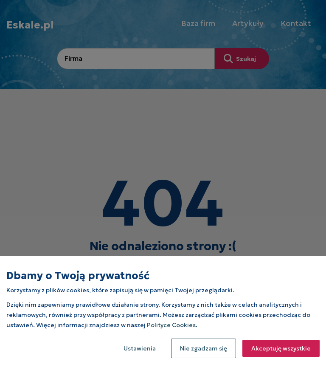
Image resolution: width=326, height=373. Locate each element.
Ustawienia (140, 348)
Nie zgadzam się (203, 348)
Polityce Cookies (171, 325)
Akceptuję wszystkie (281, 348)
